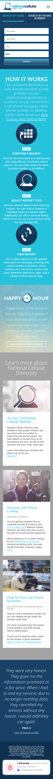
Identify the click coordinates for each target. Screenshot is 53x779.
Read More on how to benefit (26, 344)
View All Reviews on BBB (26, 732)
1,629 (19, 763)
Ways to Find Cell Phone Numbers (24, 642)
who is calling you (16, 527)
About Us (11, 456)
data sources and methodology (27, 116)
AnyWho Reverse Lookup (26, 541)
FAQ (9, 550)
